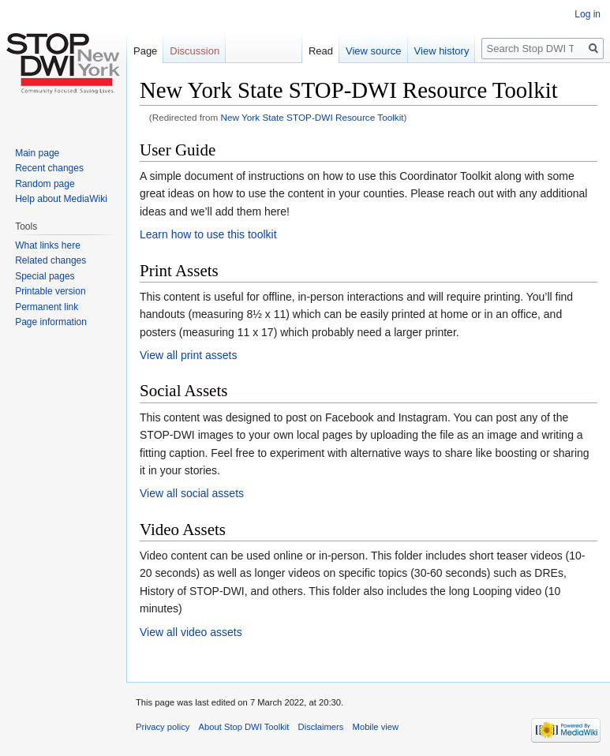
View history (442, 51)
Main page (37, 153)
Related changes (50, 260)
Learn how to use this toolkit (208, 234)
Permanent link (46, 307)
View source (374, 51)
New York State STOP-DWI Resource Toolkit (312, 117)
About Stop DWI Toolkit (244, 727)
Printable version (50, 291)
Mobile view (376, 727)
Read (321, 51)
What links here (47, 245)
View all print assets (188, 355)
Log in (587, 14)
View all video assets (191, 632)
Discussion (194, 51)
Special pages (44, 276)
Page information (51, 321)
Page (145, 51)
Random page (44, 183)
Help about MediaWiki (61, 198)
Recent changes (49, 168)
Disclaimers (321, 727)
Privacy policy (162, 727)
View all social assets (192, 493)
